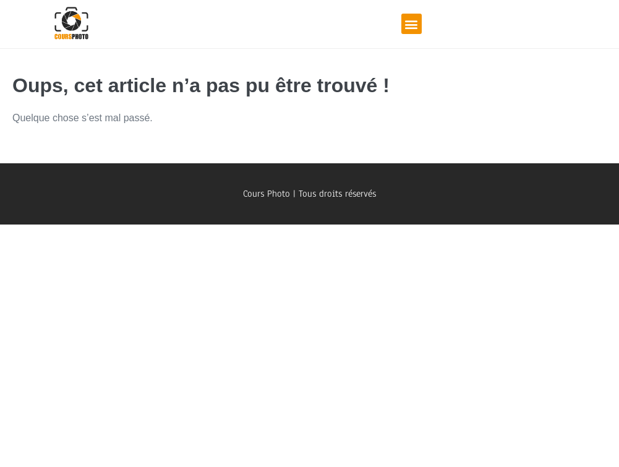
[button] (411, 24)
